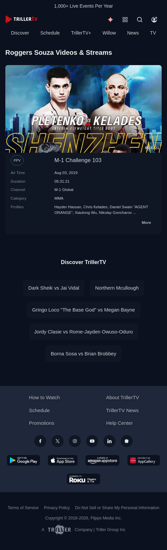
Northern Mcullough (117, 288)
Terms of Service (23, 507)
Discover (20, 33)
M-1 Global (63, 189)
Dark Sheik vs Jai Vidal (53, 288)
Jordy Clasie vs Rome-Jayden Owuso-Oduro (83, 331)
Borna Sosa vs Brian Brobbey (83, 353)
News (133, 33)
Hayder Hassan (67, 207)
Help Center (119, 423)
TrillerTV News (122, 410)
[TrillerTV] (21, 19)
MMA (58, 198)
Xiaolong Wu (86, 212)
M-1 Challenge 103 (77, 160)
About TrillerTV (122, 397)
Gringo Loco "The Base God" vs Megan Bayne (83, 310)
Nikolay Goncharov (115, 212)
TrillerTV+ (81, 33)
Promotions (41, 423)
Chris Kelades (95, 207)
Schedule (50, 33)
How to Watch (44, 397)
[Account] (154, 19)
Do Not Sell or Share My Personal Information (117, 507)
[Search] (139, 19)
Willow (109, 33)
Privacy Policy (57, 507)
